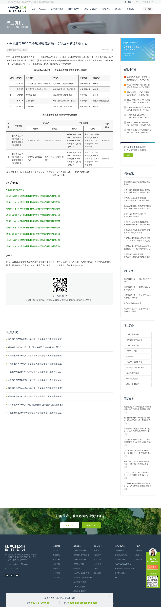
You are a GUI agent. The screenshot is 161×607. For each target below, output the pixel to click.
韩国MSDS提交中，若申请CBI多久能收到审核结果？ (137, 310)
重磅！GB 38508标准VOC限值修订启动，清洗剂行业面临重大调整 (137, 462)
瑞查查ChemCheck (122, 555)
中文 (129, 2)
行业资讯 (15, 27)
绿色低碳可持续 (57, 9)
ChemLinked (119, 550)
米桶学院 (97, 573)
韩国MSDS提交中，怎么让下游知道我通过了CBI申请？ (137, 296)
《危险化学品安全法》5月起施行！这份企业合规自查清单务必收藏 (137, 473)
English (136, 2)
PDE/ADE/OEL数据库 (123, 564)
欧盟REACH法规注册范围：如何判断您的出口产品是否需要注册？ (138, 78)
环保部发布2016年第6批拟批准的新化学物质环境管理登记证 (35, 388)
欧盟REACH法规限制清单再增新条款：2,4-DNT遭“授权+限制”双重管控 (138, 484)
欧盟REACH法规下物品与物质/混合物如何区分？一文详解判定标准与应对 (137, 247)
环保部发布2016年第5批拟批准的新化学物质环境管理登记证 (35, 396)
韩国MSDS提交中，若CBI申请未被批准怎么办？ (137, 288)
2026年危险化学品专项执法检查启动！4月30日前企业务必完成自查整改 (137, 452)
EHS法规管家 (120, 559)
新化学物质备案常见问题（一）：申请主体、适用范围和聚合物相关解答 (137, 255)
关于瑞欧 (131, 9)
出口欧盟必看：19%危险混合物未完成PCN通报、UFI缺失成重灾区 (139, 131)
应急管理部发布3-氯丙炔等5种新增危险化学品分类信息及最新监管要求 (137, 408)
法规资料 (97, 555)
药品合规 (129, 356)
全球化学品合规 (132, 334)
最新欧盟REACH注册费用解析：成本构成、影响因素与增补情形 (138, 123)
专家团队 (56, 555)
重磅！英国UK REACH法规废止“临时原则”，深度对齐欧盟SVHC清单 (138, 93)
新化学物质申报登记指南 (17, 50)
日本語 (144, 2)
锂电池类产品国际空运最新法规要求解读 (137, 183)
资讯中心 (119, 9)
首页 (34, 9)
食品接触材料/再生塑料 (135, 368)
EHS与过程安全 (74, 9)
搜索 (148, 9)
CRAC (96, 568)
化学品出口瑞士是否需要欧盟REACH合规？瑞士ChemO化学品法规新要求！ (137, 199)
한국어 (151, 2)
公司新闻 (56, 568)
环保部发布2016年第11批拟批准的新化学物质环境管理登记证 (35, 347)
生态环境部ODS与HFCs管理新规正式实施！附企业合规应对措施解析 (139, 101)
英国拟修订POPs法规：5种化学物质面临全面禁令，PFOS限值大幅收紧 (139, 116)
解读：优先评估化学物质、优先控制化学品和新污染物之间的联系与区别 (137, 191)
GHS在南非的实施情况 (132, 303)
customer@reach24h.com (82, 602)
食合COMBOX (120, 573)
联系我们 (56, 578)
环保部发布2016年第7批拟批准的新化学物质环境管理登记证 (35, 372)
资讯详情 (24, 27)
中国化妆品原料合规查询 (124, 568)
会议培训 (97, 564)
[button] (150, 58)
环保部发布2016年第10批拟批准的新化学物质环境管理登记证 (35, 404)
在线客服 (152, 567)
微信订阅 (91, 525)
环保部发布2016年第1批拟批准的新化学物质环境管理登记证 (35, 355)
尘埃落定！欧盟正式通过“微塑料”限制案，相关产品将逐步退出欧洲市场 (137, 207)
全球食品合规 (131, 351)
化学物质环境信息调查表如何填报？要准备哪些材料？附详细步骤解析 (137, 223)
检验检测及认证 (91, 9)
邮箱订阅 (69, 525)
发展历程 (56, 559)
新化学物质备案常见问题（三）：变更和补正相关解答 (137, 215)
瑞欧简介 (56, 550)
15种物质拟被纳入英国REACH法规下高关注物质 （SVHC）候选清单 (139, 108)
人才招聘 (56, 573)
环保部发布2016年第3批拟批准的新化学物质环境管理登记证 (35, 364)
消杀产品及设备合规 (134, 362)
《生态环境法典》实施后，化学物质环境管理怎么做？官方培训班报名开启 (137, 441)
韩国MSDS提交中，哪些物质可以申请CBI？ (137, 280)
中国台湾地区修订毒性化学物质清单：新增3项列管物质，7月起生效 (137, 419)
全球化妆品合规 (132, 345)
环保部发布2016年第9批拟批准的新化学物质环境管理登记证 (35, 413)
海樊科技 (138, 550)
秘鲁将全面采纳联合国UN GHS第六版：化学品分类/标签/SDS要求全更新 (137, 430)
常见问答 (97, 559)
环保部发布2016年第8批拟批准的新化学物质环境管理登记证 (35, 380)
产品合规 (43, 9)
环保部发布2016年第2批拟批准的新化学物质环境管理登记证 (35, 339)
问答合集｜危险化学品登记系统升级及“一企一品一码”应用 (137, 231)
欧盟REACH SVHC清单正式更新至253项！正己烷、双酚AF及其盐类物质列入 (138, 239)
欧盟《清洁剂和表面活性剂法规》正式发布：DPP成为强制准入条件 (138, 86)
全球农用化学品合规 (134, 340)
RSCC (117, 578)
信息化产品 (107, 9)
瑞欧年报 (56, 564)
